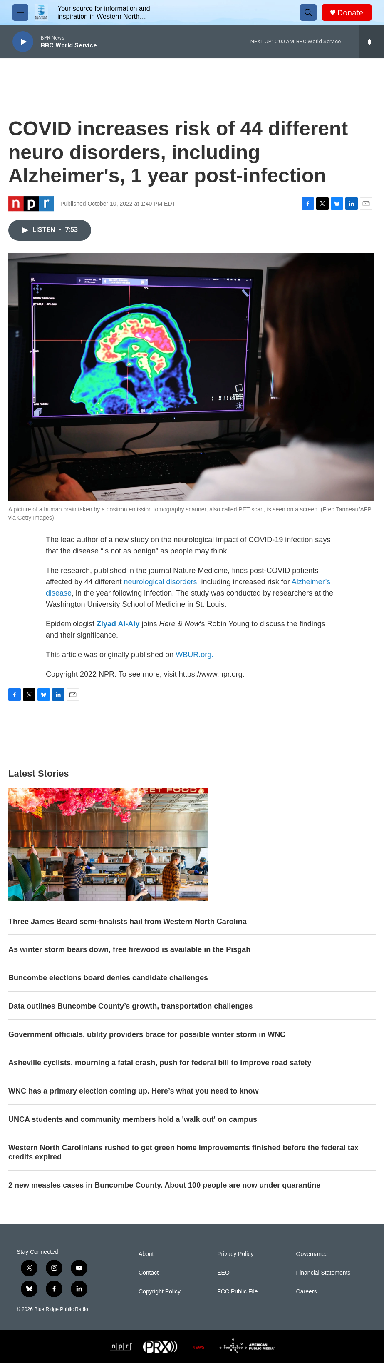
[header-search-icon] (308, 12)
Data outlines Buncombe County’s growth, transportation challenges (130, 1006)
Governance (312, 1254)
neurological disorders (160, 582)
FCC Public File (237, 1291)
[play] (23, 42)
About (146, 1254)
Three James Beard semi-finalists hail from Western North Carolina (127, 921)
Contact (149, 1273)
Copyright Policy (160, 1291)
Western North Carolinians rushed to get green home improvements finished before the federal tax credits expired (183, 1152)
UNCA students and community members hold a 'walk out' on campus (132, 1119)
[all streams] (371, 41)
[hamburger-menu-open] (20, 12)
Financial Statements (323, 1273)
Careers (306, 1291)
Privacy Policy (235, 1254)
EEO (223, 1273)
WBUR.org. (194, 654)
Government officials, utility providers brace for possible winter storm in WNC (146, 1034)
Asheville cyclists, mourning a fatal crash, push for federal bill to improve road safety (159, 1063)
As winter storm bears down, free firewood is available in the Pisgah (129, 949)
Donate (350, 12)
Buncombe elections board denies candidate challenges (108, 978)
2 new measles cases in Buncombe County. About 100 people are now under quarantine (164, 1185)
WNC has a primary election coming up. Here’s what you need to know (133, 1091)
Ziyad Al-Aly (118, 624)
